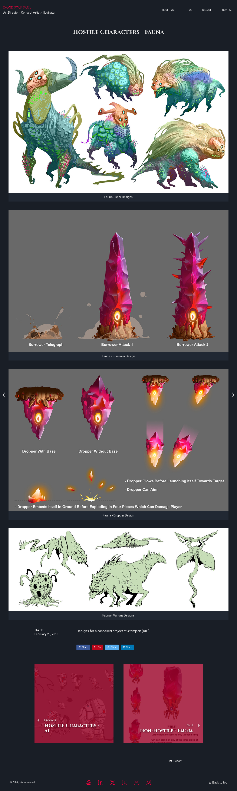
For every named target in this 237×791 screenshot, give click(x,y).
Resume (207, 10)
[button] (175, 761)
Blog (189, 10)
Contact (228, 10)
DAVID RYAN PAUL (17, 8)
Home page (169, 10)
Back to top (218, 782)
